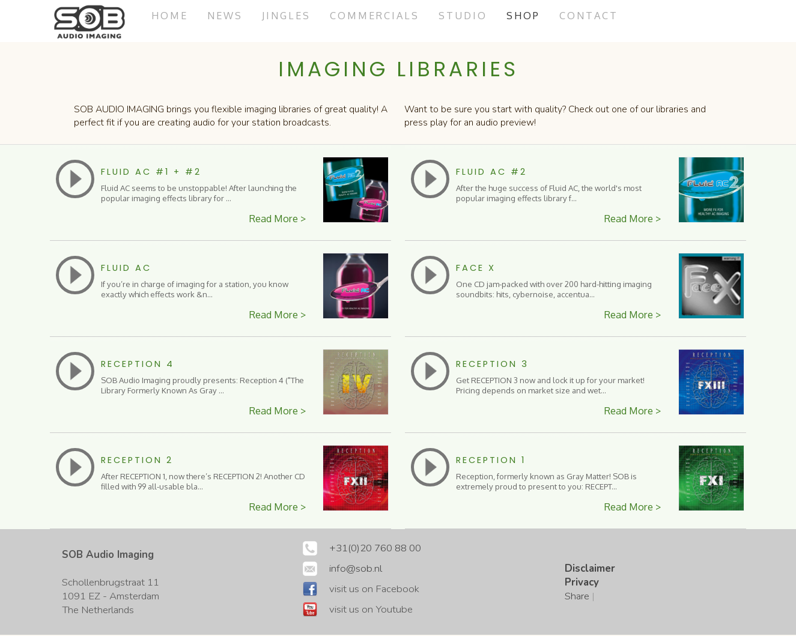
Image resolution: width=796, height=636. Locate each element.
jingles (291, 15)
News (227, 15)
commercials (381, 15)
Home (170, 15)
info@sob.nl (355, 570)
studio (471, 15)
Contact (600, 15)
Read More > (276, 219)
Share (577, 597)
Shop (532, 15)
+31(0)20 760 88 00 (375, 549)
